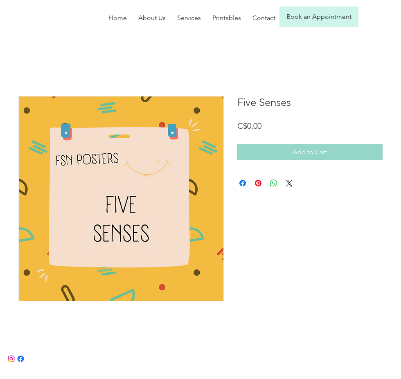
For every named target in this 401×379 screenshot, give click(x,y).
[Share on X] (289, 183)
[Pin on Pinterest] (258, 183)
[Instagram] (11, 358)
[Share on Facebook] (243, 183)
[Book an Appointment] (318, 17)
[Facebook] (20, 358)
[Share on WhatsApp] (274, 183)
